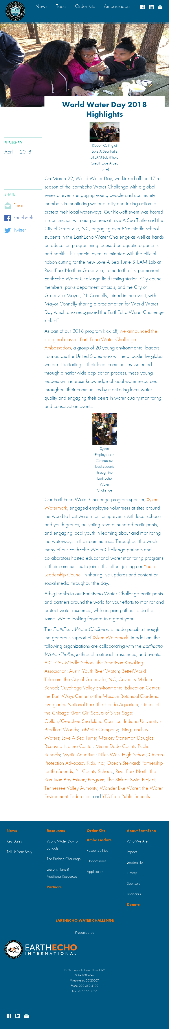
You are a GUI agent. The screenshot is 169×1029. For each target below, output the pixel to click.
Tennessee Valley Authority (70, 788)
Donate (133, 905)
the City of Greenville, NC (90, 679)
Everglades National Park (69, 704)
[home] (15, 11)
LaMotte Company (99, 730)
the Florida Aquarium (117, 704)
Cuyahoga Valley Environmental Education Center (110, 688)
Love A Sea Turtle (79, 738)
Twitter (19, 230)
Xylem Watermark (110, 638)
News (12, 831)
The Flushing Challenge (64, 859)
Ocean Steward (123, 763)
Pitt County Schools (94, 771)
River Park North (132, 771)
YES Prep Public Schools (126, 796)
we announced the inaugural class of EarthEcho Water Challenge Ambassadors (100, 340)
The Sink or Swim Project (131, 780)
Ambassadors (99, 840)
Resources (56, 831)
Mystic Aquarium (79, 755)
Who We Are (137, 841)
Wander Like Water (120, 788)
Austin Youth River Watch (94, 671)
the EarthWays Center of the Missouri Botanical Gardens (101, 696)
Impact (132, 852)
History (132, 873)
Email (18, 205)
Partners (54, 887)
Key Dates (14, 841)
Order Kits (96, 831)
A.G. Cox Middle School (69, 663)
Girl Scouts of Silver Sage (107, 713)
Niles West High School (122, 755)
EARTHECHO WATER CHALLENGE (84, 921)
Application (95, 872)
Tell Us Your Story (19, 852)
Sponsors (133, 884)
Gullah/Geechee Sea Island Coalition (82, 721)
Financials (134, 894)
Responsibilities (97, 851)
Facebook (23, 218)
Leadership (135, 863)
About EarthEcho (141, 831)
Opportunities (96, 861)
